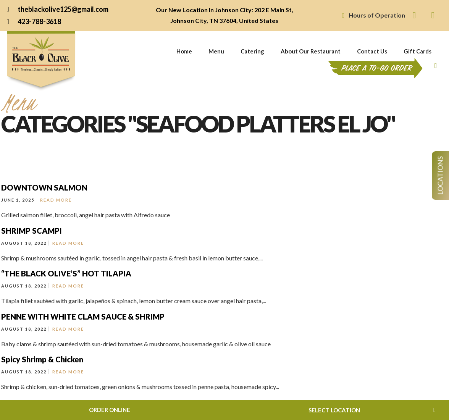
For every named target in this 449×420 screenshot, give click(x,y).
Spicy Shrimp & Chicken (42, 359)
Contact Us (372, 51)
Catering (252, 51)
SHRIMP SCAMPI (31, 230)
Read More (56, 199)
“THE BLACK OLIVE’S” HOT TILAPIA (66, 273)
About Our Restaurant (311, 51)
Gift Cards (417, 51)
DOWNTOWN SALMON (44, 187)
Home (184, 51)
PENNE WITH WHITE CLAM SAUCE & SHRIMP (83, 316)
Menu (216, 51)
